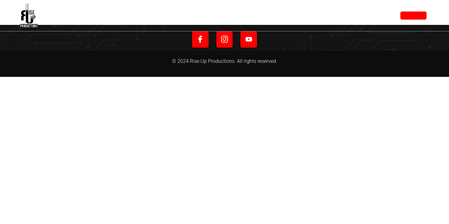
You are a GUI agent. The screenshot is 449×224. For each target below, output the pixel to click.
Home (209, 15)
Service (265, 15)
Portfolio (299, 15)
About (236, 15)
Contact (335, 15)
